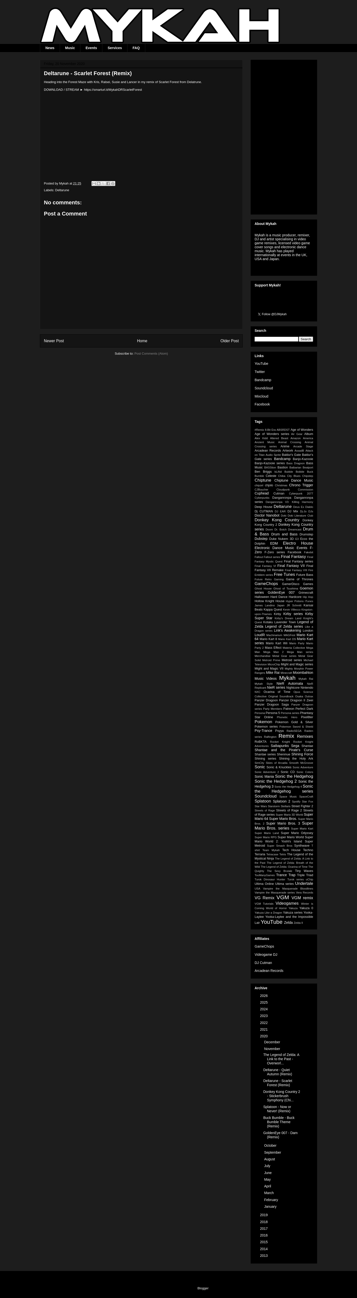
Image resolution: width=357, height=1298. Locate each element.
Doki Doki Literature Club (297, 515)
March (269, 1193)
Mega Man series (300, 651)
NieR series (276, 687)
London (308, 630)
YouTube (261, 364)
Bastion (282, 467)
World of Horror (276, 908)
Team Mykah (271, 850)
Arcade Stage (303, 446)
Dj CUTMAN (264, 511)
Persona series (290, 712)
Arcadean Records (268, 450)
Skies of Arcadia (276, 762)
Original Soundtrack (281, 696)
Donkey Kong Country (277, 520)
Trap (291, 875)
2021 (264, 1029)
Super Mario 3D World (289, 814)
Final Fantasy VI (265, 565)
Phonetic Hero (287, 717)
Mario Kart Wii (276, 643)
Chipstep (307, 475)
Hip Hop (308, 596)
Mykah (287, 678)
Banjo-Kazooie (303, 459)
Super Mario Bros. (283, 819)
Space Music (288, 796)
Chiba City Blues (289, 475)
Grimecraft (305, 592)
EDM (274, 543)
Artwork (287, 450)
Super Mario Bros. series (284, 826)
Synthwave (302, 845)
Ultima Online (264, 884)
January (270, 1206)
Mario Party (296, 643)
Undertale (304, 883)
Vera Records (304, 892)
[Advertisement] (284, 136)
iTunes (309, 601)
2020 (264, 1036)
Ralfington (270, 736)
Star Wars (261, 806)
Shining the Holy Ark (296, 758)
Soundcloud (264, 388)
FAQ (136, 48)
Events (91, 48)
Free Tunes (284, 574)
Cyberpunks (262, 497)
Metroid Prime (271, 660)
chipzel (259, 485)
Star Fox (307, 801)
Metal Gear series (284, 655)
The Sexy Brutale (279, 870)
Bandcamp (263, 380)
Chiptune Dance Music (293, 480)
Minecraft (286, 672)
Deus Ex (298, 506)
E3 (297, 538)
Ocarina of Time (277, 692)
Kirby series (293, 614)
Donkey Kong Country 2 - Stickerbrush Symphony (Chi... (281, 1096)
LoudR (260, 635)
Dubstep (261, 539)
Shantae (307, 746)
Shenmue (283, 754)
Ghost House (263, 588)
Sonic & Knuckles (279, 767)
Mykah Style (264, 683)
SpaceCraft (306, 796)
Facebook (262, 404)
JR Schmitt (294, 605)
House (279, 601)
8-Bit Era (270, 429)
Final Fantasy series (298, 561)
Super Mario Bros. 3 (283, 823)
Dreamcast (294, 529)
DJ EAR (280, 511)
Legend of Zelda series (284, 626)
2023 (264, 1016)
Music (70, 48)
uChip (309, 879)
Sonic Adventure (303, 767)
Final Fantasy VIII (296, 570)
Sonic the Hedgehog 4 (288, 786)
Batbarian (295, 467)
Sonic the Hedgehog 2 (276, 781)
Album (308, 434)
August (270, 1159)
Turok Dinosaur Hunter (270, 879)
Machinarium (274, 635)
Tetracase (272, 854)
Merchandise (262, 655)
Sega (295, 746)
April (268, 1186)
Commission (305, 489)
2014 (264, 1249)
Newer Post (54, 341)
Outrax (309, 696)
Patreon (288, 709)
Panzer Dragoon (266, 700)
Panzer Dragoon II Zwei (296, 700)
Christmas (281, 485)
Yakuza (293, 908)
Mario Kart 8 (268, 639)
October (270, 1145)
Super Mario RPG (266, 837)
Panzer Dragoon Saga (272, 704)
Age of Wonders (302, 430)
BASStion (270, 467)
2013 (264, 1256)
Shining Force (302, 754)
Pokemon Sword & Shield (296, 726)
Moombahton (303, 673)
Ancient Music (265, 442)
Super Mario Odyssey (297, 833)
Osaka (299, 696)
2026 (264, 996)
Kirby (277, 614)
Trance (281, 875)
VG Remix (264, 898)
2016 (264, 1235)
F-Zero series (275, 552)
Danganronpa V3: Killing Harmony (289, 501)
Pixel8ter (307, 717)
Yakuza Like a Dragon (268, 912)
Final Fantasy (293, 556)
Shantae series (265, 754)
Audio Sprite (273, 454)
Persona (260, 712)
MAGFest (289, 635)
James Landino (265, 605)
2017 (264, 1229)
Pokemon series (266, 726)
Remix (286, 736)
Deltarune (62, 190)
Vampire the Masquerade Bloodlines (288, 888)
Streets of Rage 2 (289, 810)
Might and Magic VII (269, 668)
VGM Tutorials (264, 903)
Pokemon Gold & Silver (294, 722)
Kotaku (268, 622)
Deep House (263, 507)
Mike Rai (273, 673)
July (267, 1166)
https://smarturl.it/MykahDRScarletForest (113, 90)
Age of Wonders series (272, 434)
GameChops (266, 583)
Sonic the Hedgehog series (284, 789)
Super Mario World (291, 837)
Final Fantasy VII (291, 566)
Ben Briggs (263, 471)
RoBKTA (261, 741)
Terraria (260, 854)
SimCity (259, 762)
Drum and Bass (284, 534)
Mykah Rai (305, 678)
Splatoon (263, 801)
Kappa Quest (273, 609)
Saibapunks (280, 746)
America (308, 438)
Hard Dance (279, 597)
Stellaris (286, 806)
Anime (285, 446)
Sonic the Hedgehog (294, 776)
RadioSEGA (294, 730)
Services (115, 48)
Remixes (305, 736)
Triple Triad (305, 875)
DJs (310, 511)
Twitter (260, 372)
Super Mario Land (267, 833)
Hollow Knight (264, 601)
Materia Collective (294, 647)
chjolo (269, 485)
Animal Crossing (289, 442)
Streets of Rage (265, 810)
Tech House (291, 850)
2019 (264, 1215)
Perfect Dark (304, 709)
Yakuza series (293, 912)
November (272, 1049)
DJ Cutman (263, 963)
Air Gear (296, 434)
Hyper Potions (295, 601)
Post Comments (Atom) (151, 353)
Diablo (309, 506)
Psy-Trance (263, 731)
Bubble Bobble (294, 471)
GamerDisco (290, 584)
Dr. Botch (280, 529)
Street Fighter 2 (302, 806)
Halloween (262, 597)
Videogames (286, 903)
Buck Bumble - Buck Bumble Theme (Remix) (279, 1122)
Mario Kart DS (287, 639)
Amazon (296, 438)
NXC (258, 691)
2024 (264, 1009)
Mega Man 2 (273, 651)
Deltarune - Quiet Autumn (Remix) (277, 1072)
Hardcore (295, 597)
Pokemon (263, 721)
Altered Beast (279, 438)
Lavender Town (285, 622)
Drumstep (306, 534)
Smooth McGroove (301, 762)
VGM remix (302, 898)
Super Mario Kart (302, 828)
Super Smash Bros (280, 845)
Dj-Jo (303, 511)
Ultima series (284, 884)
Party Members (272, 708)
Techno (308, 850)
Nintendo (307, 687)
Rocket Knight (280, 741)
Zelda (288, 923)
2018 (264, 1222)
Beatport (308, 467)
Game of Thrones (299, 579)
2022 (264, 1023)
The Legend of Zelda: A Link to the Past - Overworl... (281, 1059)
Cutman (278, 493)
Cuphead (262, 493)
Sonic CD (288, 772)
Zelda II (298, 922)
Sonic (260, 767)
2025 (264, 1002)
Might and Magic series (297, 664)
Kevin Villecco (291, 609)
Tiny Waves (304, 871)
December (272, 1042)
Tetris (282, 854)
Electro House (298, 543)
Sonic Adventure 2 (267, 772)
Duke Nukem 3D (281, 539)
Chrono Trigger (301, 485)
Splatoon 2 (281, 801)
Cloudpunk (283, 489)
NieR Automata (290, 683)
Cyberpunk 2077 (301, 493)
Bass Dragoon (295, 463)
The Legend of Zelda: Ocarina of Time (284, 866)
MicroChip (274, 664)
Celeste (271, 476)
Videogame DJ (266, 955)
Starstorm (274, 806)
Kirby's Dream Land (288, 618)
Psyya (279, 731)
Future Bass (304, 575)
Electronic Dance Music (274, 548)
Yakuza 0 (306, 908)
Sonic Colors (305, 772)
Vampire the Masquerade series (275, 892)
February (271, 1200)
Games (308, 584)
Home (142, 341)
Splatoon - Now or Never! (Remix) (277, 1109)
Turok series (295, 879)
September (273, 1152)
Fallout (259, 557)
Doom (269, 529)
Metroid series (292, 660)
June (268, 1173)
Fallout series (272, 557)
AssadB (299, 450)
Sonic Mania (264, 776)
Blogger (202, 1288)
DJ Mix (293, 511)
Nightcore (293, 687)
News (50, 48)
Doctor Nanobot (267, 515)
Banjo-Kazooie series (270, 463)
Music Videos (266, 678)
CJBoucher (261, 489)
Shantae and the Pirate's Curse (284, 750)
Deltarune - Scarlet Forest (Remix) (277, 1083)
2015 (264, 1242)
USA (257, 888)
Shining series (265, 758)
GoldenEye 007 (281, 592)
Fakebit (308, 552)
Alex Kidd (261, 438)
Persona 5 (273, 713)
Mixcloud (261, 396)
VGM (282, 897)
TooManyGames (265, 875)
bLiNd (278, 471)
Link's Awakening (287, 630)
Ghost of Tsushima (285, 588)
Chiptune (263, 480)
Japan (280, 605)
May (267, 1179)
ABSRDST (283, 429)
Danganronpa (281, 497)
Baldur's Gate (291, 455)
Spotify (296, 801)
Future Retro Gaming (269, 579)
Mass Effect (273, 647)
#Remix (259, 429)
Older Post (229, 341)
